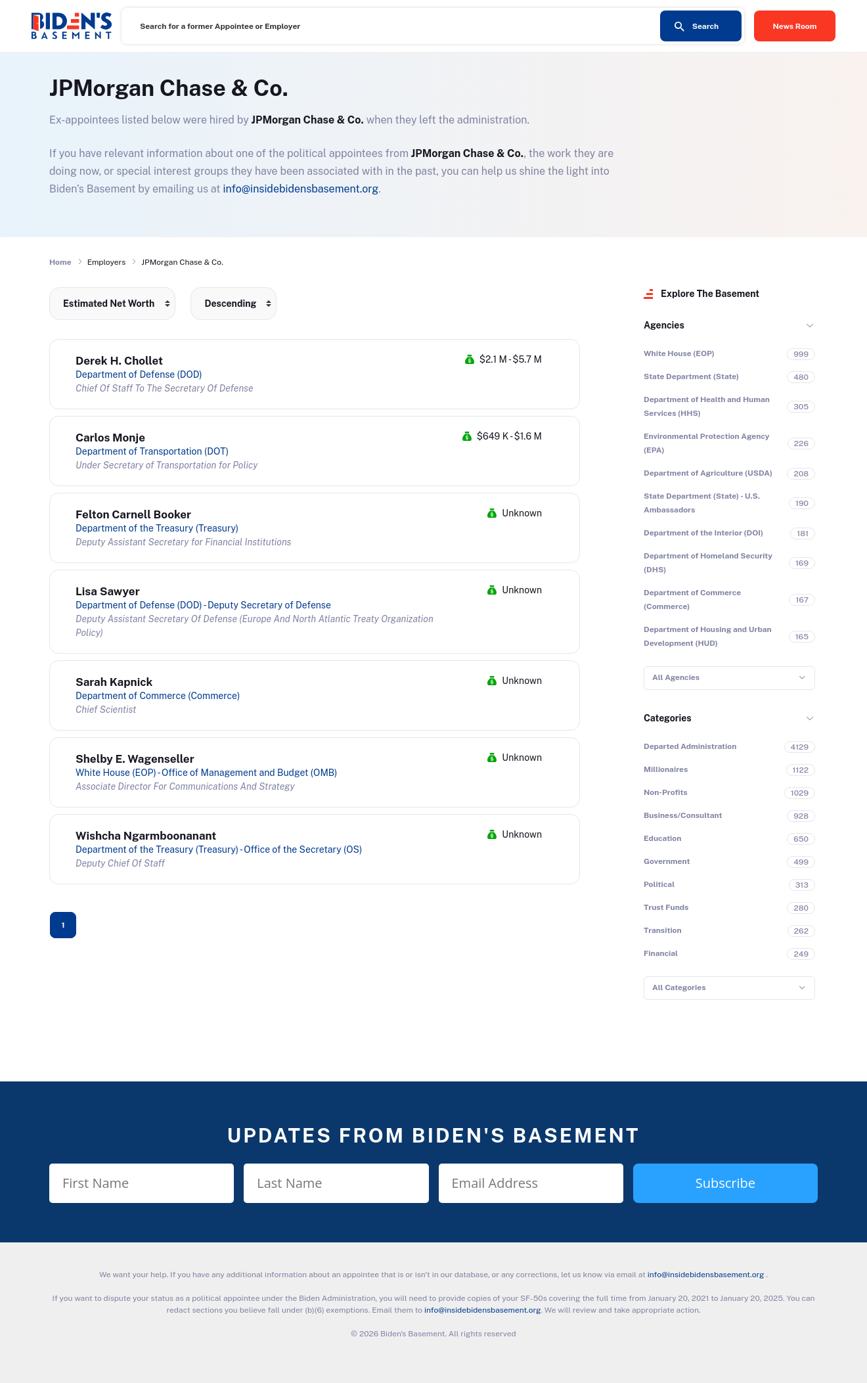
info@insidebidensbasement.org (300, 189)
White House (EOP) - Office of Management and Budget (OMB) (206, 772)
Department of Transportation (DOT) (152, 451)
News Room (795, 26)
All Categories (678, 987)
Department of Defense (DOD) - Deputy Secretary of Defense (203, 605)
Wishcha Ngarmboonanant (146, 835)
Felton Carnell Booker (133, 514)
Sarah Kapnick (114, 682)
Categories (668, 718)
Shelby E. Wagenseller (135, 758)
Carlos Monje (110, 437)
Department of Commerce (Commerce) (158, 696)
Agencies (664, 325)
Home (60, 262)
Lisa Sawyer (108, 591)
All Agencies (676, 677)
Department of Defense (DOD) (139, 374)
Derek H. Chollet (119, 360)
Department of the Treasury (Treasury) (157, 528)
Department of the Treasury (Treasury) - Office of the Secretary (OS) (219, 849)
